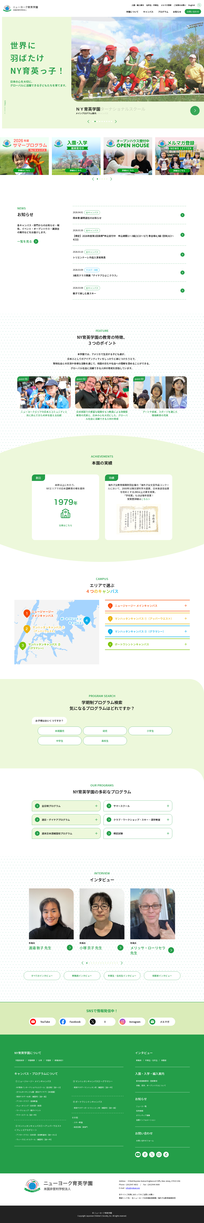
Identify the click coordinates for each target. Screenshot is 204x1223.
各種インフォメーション (145, 1120)
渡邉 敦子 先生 (40, 947)
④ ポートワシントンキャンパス (87, 1101)
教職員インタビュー (82, 975)
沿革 (40, 1060)
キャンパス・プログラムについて (36, 1073)
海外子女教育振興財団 (166, 1198)
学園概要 (31, 1060)
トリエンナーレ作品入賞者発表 (89, 257)
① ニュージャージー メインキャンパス (33, 1081)
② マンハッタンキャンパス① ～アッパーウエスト (38, 1125)
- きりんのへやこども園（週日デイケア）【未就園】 (35, 1092)
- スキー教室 (78, 1122)
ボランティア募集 (143, 1115)
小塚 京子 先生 (91, 947)
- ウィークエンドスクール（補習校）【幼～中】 (33, 1139)
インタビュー (144, 1053)
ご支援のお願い (180, 5)
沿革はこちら (65, 525)
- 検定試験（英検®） (81, 1127)
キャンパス (148, 11)
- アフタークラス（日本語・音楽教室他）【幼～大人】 (36, 1134)
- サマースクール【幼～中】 (26, 1115)
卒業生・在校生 (151, 1060)
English (191, 5)
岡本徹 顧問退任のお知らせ (87, 218)
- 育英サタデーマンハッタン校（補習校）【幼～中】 (93, 1087)
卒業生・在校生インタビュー (122, 975)
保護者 (163, 1060)
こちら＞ (145, 499)
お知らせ (177, 11)
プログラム (163, 11)
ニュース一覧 (141, 1106)
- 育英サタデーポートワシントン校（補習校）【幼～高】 (95, 1108)
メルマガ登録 (166, 5)
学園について (132, 11)
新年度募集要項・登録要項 (146, 1081)
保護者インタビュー (162, 975)
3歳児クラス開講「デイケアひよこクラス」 (96, 275)
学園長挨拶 (19, 1060)
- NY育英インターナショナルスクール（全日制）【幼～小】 (38, 1087)
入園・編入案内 (138, 5)
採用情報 (139, 1110)
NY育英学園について (27, 1053)
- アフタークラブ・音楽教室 (26, 1101)
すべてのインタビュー (42, 975)
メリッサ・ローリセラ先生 (147, 950)
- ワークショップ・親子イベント (28, 1110)
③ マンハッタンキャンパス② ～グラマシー (93, 1081)
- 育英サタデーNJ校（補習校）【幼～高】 (31, 1096)
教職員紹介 (59, 1060)
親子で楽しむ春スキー (84, 293)
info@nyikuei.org (133, 1188)
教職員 (138, 1060)
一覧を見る (24, 241)
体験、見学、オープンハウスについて (151, 1085)
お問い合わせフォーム (145, 1140)
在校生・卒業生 (152, 5)
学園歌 (48, 1060)
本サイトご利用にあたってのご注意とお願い (136, 1194)
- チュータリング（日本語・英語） (29, 1105)
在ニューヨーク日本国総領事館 (144, 1198)
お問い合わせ (193, 11)
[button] (88, 121)
